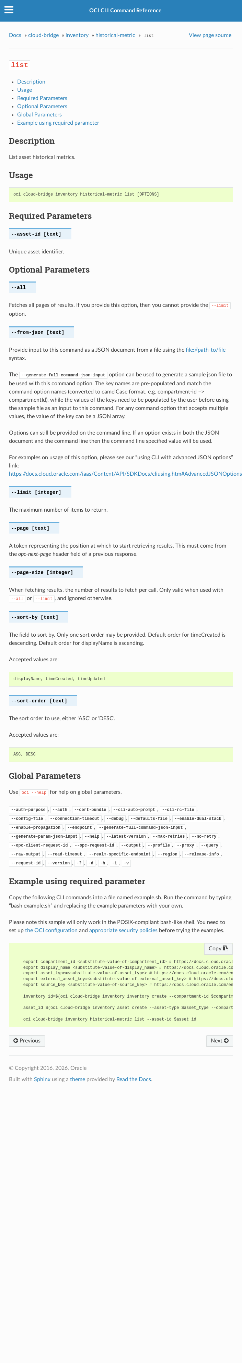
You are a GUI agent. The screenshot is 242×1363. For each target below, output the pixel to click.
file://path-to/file (206, 350)
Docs (15, 35)
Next (220, 1040)
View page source (210, 35)
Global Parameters (39, 114)
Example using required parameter (58, 123)
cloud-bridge (43, 35)
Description (31, 82)
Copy (218, 948)
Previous (27, 1040)
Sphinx (42, 1079)
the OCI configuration (51, 930)
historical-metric (115, 35)
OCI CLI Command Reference (125, 10)
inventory (77, 35)
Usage (24, 90)
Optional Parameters (42, 106)
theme (77, 1079)
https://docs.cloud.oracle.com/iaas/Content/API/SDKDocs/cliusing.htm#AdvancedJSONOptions (125, 474)
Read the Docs (133, 1079)
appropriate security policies (123, 930)
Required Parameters (42, 98)
